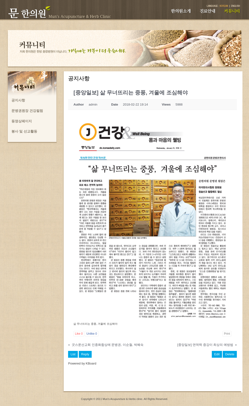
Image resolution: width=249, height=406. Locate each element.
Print (227, 333)
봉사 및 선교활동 (24, 131)
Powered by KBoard (82, 363)
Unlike (91, 333)
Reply (85, 354)
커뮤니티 (232, 11)
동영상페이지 (21, 121)
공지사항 (18, 100)
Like (79, 333)
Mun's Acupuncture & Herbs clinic (122, 399)
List (73, 354)
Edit (217, 354)
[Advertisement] (152, 380)
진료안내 (207, 11)
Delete (229, 354)
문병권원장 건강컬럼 (27, 111)
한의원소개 (181, 11)
